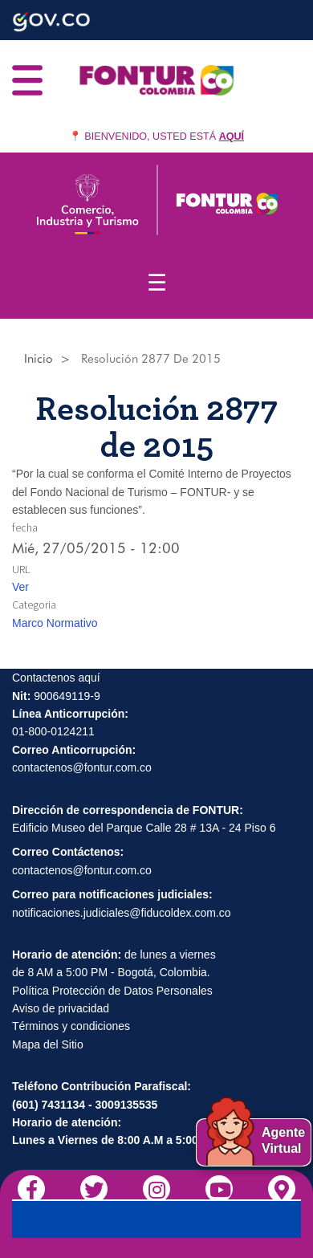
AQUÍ (231, 136)
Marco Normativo (55, 623)
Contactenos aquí (56, 677)
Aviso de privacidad (60, 1008)
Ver (20, 586)
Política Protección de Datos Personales (112, 990)
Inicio (38, 359)
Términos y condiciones (71, 1026)
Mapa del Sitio (47, 1044)
